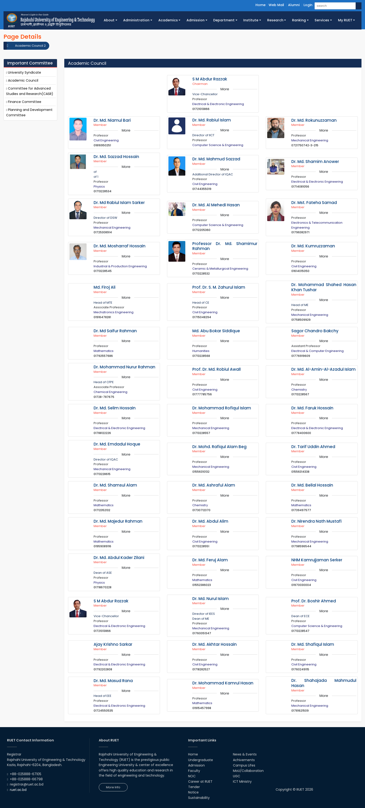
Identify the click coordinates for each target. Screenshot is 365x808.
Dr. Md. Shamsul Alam (115, 485)
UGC (236, 776)
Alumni (294, 5)
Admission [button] (195, 20)
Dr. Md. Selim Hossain (115, 408)
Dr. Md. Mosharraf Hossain (119, 246)
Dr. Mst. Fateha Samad (314, 202)
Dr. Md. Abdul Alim (210, 521)
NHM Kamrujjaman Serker (316, 560)
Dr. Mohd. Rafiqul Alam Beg (219, 446)
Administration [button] (136, 20)
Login (308, 5)
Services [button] (322, 20)
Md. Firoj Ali (104, 287)
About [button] (109, 20)
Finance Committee (23, 101)
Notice (193, 792)
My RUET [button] (345, 20)
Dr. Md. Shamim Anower (315, 161)
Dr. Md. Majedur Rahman (118, 521)
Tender (194, 787)
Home (260, 5)
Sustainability (199, 797)
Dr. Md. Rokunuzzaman (314, 120)
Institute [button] (250, 20)
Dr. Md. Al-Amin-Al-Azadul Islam (323, 369)
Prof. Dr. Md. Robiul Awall (216, 369)
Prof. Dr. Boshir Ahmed (313, 601)
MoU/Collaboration (248, 770)
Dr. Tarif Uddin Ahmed (313, 446)
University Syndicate (23, 72)
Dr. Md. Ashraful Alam (213, 485)
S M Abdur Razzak (209, 79)
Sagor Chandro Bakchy (314, 331)
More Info (113, 787)
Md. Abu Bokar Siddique (216, 331)
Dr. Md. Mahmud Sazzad (216, 159)
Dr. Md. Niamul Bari (112, 120)
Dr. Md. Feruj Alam (210, 560)
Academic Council (22, 80)
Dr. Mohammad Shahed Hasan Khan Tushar (323, 287)
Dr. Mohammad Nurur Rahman (124, 367)
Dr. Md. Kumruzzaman (313, 246)
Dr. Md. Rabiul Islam (211, 120)
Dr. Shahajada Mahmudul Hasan (323, 683)
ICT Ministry (242, 781)
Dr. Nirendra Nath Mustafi (316, 521)
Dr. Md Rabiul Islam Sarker (119, 202)
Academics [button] (168, 20)
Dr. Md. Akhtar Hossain (214, 644)
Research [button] (275, 20)
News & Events (245, 754)
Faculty (194, 770)
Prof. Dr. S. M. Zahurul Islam (218, 287)
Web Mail (276, 5)
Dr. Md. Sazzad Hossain (116, 156)
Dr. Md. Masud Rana (113, 680)
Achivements (244, 760)
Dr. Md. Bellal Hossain (312, 485)
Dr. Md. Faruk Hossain (312, 408)
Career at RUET (200, 781)
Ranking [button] (299, 20)
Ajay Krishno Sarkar (113, 644)
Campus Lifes (244, 765)
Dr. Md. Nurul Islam (210, 598)
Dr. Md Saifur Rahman (115, 331)
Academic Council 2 (30, 45)
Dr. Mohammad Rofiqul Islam (221, 408)
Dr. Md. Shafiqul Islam (312, 644)
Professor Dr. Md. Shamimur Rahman (224, 246)
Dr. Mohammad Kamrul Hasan (222, 683)
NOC (192, 776)
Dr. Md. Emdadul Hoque (117, 444)
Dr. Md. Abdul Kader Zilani (119, 557)
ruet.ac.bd (18, 789)
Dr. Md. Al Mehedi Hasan (216, 205)
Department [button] (224, 20)
